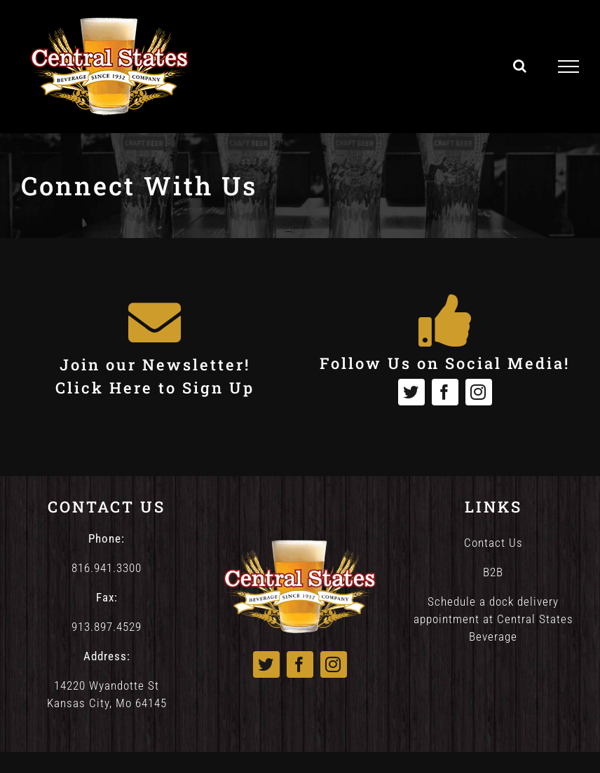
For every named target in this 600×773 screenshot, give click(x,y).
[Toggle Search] (520, 66)
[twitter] (411, 392)
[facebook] (445, 392)
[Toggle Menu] (569, 66)
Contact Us (493, 543)
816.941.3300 (106, 568)
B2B (493, 572)
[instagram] (478, 392)
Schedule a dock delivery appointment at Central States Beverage (493, 618)
